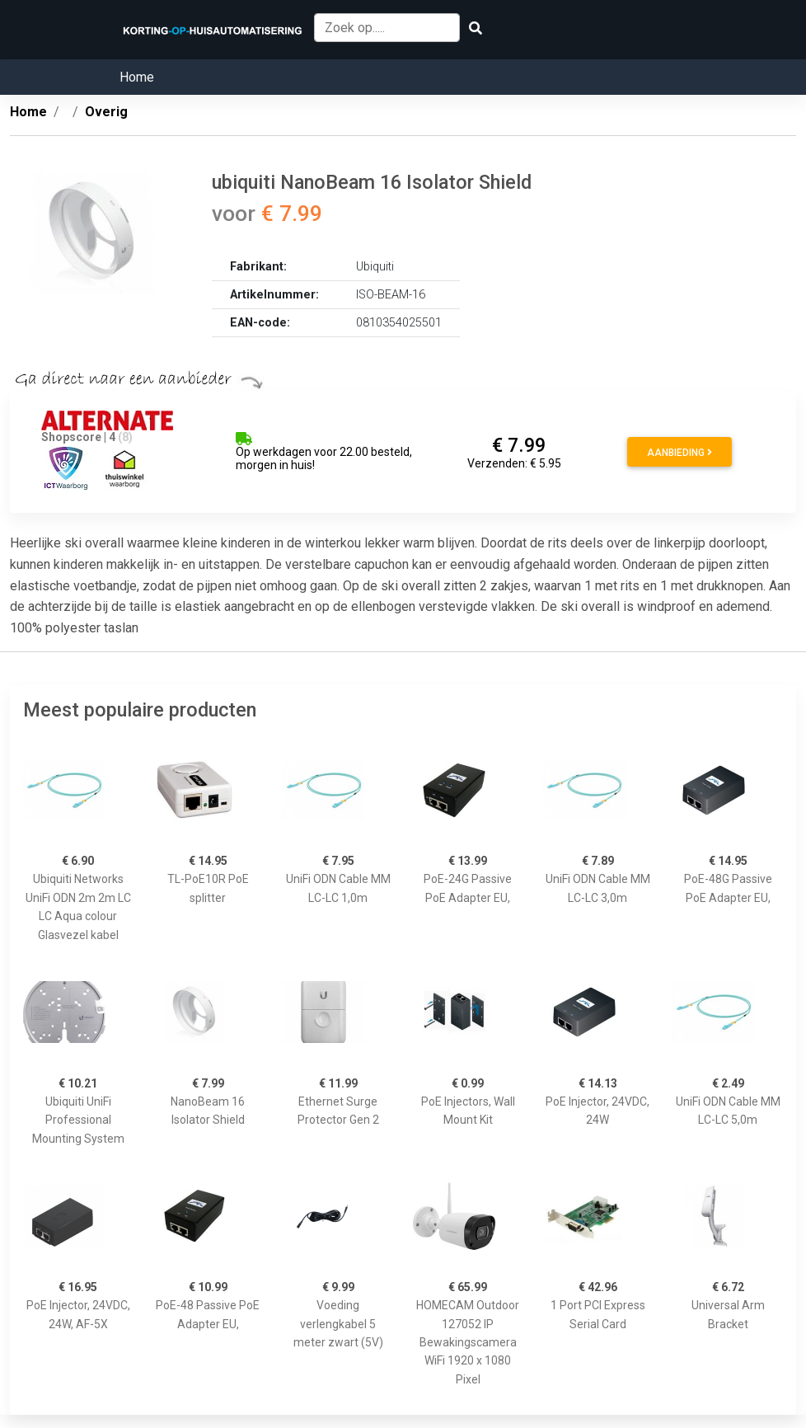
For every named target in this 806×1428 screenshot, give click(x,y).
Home (136, 77)
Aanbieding (679, 452)
